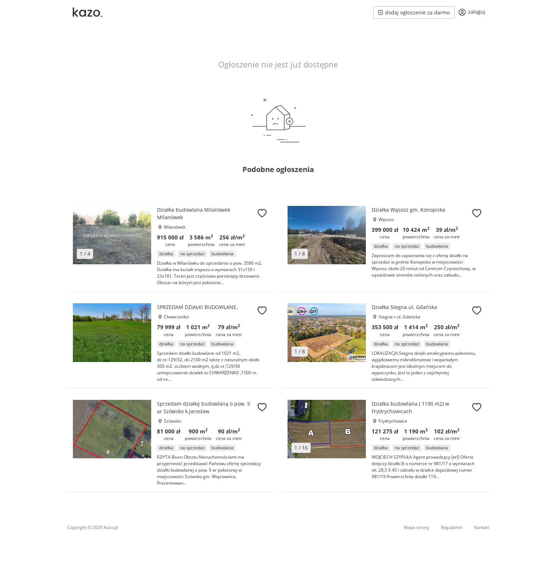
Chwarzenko (176, 317)
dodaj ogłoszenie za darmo (414, 12)
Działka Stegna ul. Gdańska (404, 307)
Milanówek (174, 227)
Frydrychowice (392, 421)
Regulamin (451, 527)
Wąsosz (386, 219)
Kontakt (481, 527)
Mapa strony (416, 527)
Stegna (385, 317)
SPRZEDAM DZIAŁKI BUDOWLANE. (197, 307)
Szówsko (172, 421)
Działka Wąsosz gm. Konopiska (408, 209)
